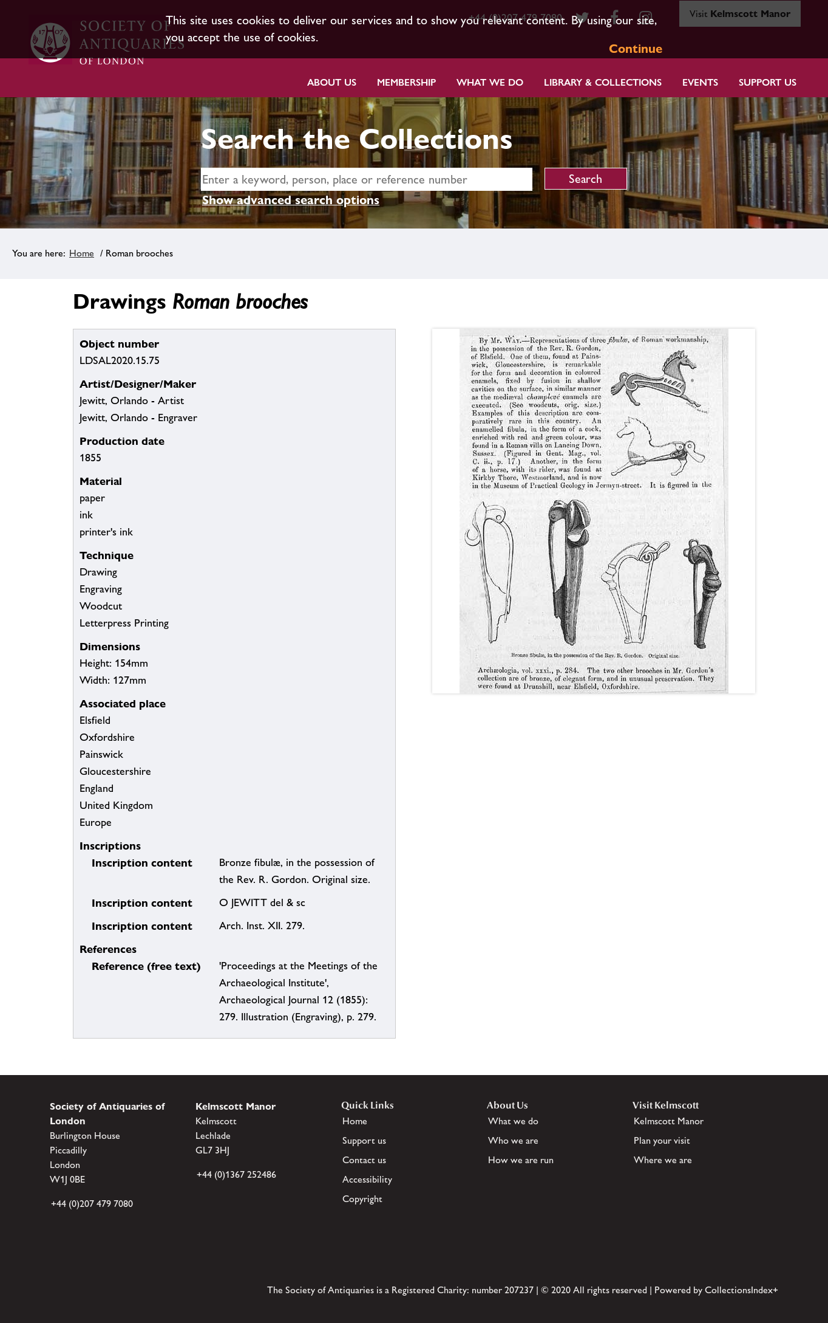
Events (700, 82)
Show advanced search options (290, 200)
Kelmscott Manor (669, 1121)
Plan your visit (662, 1140)
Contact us (364, 1160)
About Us (331, 82)
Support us (364, 1140)
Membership (406, 82)
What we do (489, 82)
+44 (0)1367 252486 (236, 1174)
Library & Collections (603, 82)
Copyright (362, 1198)
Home (81, 253)
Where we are (663, 1160)
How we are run (521, 1160)
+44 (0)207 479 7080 (92, 1203)
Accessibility (367, 1179)
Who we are (513, 1140)
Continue (635, 48)
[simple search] (366, 179)
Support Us (767, 82)
